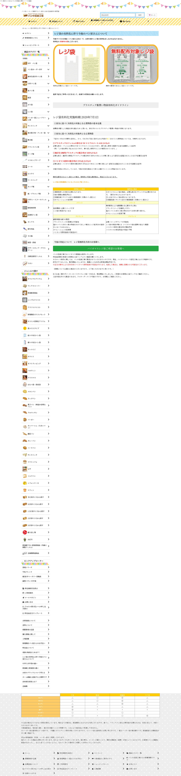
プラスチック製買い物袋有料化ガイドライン (106, 105)
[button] (148, 21)
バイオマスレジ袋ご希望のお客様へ (105, 248)
